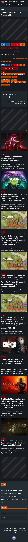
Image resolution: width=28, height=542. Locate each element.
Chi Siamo (5, 528)
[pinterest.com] (18, 44)
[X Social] (6, 4)
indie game (13, 79)
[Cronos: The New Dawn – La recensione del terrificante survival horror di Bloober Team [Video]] (14, 345)
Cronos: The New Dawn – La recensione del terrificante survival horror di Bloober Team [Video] (13, 362)
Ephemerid (12, 74)
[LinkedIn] (21, 4)
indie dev (15, 77)
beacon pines (5, 74)
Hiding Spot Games (6, 77)
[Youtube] (15, 4)
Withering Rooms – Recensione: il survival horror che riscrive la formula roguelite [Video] (13, 443)
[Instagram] (12, 4)
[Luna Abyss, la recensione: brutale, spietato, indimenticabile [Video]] (14, 142)
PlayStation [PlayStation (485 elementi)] (15, 496)
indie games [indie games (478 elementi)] (12, 493)
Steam (23, 82)
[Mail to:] (22, 44)
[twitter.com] (3, 44)
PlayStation (17, 82)
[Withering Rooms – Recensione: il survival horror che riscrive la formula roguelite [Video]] (14, 426)
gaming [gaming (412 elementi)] (15, 490)
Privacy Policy (22, 528)
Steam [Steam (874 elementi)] (21, 496)
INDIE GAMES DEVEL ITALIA (16, 2)
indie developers (5, 79)
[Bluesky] (18, 4)
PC (12, 82)
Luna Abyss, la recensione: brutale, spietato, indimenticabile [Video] (11, 159)
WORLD (4, 513)
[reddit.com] (13, 44)
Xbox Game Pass (6, 85)
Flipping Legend (20, 74)
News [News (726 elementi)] (19, 493)
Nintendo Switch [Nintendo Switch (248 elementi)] (4, 496)
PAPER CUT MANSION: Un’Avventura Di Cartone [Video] (14, 96)
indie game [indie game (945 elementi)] (4, 493)
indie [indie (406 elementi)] (20, 490)
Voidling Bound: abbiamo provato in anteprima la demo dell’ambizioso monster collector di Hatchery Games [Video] (14, 197)
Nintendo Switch (5, 82)
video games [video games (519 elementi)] (14, 499)
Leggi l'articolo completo (9, 48)
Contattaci (13, 528)
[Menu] (3, 9)
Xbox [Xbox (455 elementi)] (2, 502)
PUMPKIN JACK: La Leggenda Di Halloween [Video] (16, 102)
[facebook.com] (8, 44)
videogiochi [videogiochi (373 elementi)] (23, 499)
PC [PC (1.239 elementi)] (9, 496)
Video (3, 72)
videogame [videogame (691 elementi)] (5, 500)
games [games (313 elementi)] (10, 490)
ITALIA (4, 517)
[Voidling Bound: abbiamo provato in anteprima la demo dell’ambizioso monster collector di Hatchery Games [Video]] (14, 180)
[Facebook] (9, 4)
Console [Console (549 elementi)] (4, 490)
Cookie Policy (7, 530)
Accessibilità (16, 530)
